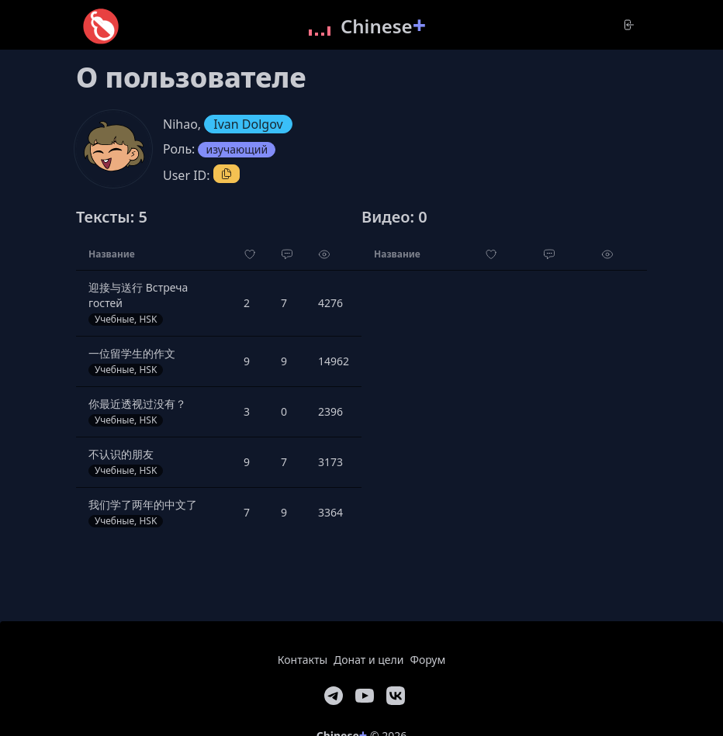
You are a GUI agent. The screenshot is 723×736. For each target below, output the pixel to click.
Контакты (302, 659)
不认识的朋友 (121, 454)
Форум (427, 659)
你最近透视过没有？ (137, 403)
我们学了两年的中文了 (142, 504)
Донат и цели (368, 659)
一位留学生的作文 (131, 353)
